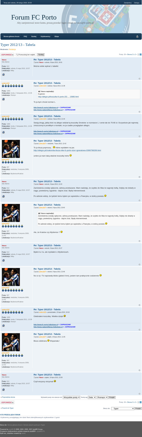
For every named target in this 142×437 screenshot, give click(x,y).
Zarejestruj (127, 3)
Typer (43, 425)
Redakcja (12, 49)
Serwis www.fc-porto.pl (31, 425)
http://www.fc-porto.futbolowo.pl (46, 107)
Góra (139, 78)
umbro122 (42, 86)
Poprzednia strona (8, 397)
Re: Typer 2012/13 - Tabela (47, 59)
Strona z (131, 54)
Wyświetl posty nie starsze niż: (60, 397)
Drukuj (137, 37)
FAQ (25, 36)
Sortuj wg (88, 397)
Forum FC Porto (34, 17)
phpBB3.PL (41, 431)
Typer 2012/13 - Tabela (17, 45)
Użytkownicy (45, 36)
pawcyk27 (42, 143)
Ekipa (57, 36)
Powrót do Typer (8, 408)
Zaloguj (136, 3)
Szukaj (33, 36)
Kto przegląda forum (10, 415)
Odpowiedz (7, 54)
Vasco (41, 62)
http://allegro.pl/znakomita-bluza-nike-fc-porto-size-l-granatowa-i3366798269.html (67, 150)
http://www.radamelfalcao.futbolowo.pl (48, 110)
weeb (23, 433)
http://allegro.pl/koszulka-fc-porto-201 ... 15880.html (58, 97)
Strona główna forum (11, 36)
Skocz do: (106, 408)
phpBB (11, 429)
